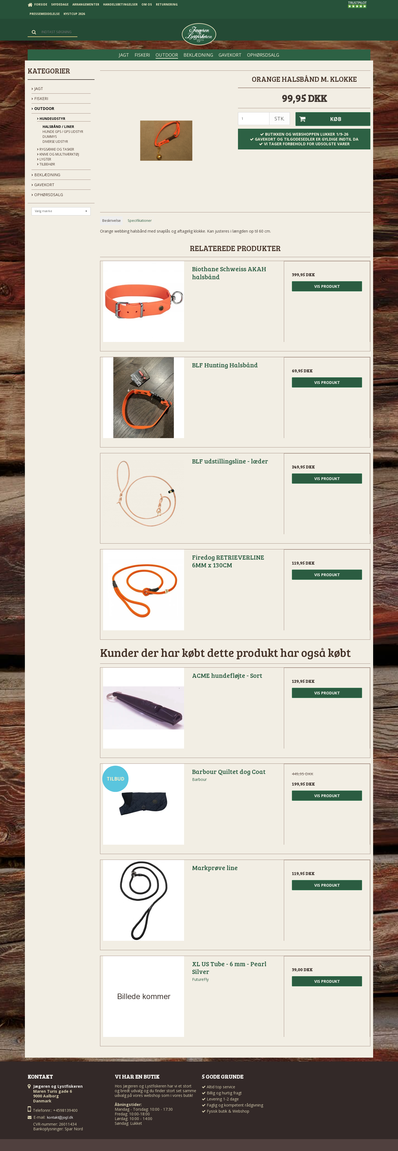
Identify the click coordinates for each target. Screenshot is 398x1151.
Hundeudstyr (51, 118)
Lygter (44, 159)
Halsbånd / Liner (58, 126)
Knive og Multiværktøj (58, 154)
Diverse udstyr (55, 141)
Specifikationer (140, 220)
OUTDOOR (43, 108)
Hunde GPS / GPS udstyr (63, 131)
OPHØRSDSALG (47, 194)
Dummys (50, 136)
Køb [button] (318, 119)
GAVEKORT (43, 184)
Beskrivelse (111, 220)
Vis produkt (327, 286)
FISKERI (40, 98)
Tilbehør (46, 164)
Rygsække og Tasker (55, 149)
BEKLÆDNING (46, 174)
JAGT (37, 88)
